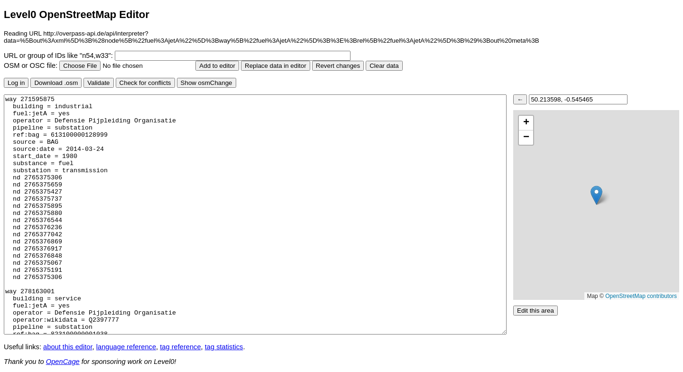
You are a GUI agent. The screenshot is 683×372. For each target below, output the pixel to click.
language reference (126, 347)
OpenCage (63, 361)
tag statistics (224, 347)
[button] (596, 195)
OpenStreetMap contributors (641, 296)
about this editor (67, 347)
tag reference (180, 347)
